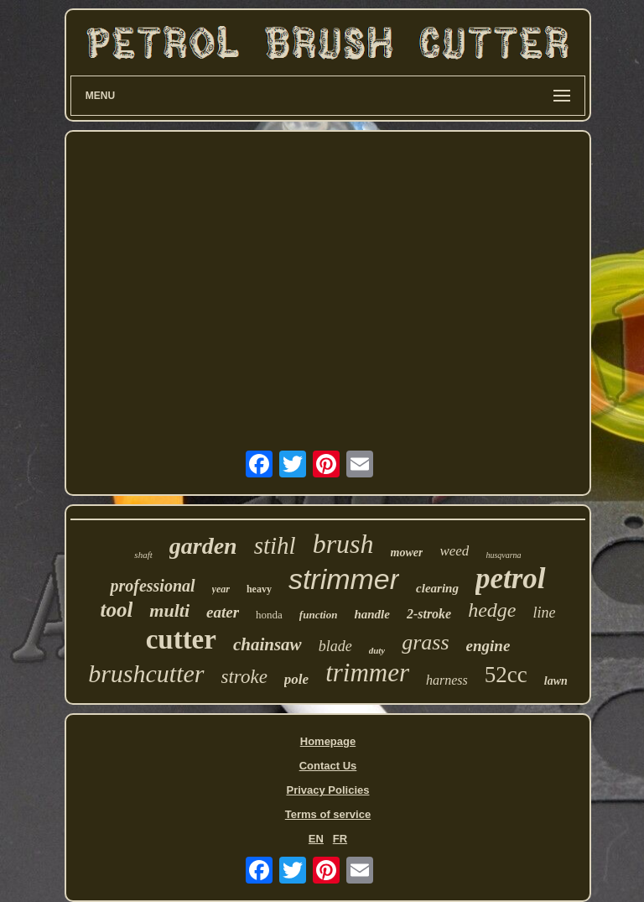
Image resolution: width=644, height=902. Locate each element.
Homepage (328, 741)
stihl (275, 545)
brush (343, 544)
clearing (437, 588)
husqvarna (503, 555)
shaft (143, 555)
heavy (259, 589)
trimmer (367, 672)
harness (447, 680)
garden (203, 546)
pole (296, 679)
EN (316, 838)
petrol (510, 578)
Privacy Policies (327, 790)
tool (116, 609)
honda (269, 614)
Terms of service (328, 814)
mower (407, 552)
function (318, 614)
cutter (181, 639)
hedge (492, 610)
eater (222, 612)
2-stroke (429, 614)
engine (488, 645)
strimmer (343, 579)
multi (169, 610)
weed (454, 551)
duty (377, 650)
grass (425, 642)
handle (372, 614)
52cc (506, 674)
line (544, 612)
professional (152, 585)
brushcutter (146, 673)
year (221, 589)
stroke (244, 676)
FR (340, 838)
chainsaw (267, 644)
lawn (556, 681)
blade (335, 646)
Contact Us (328, 765)
